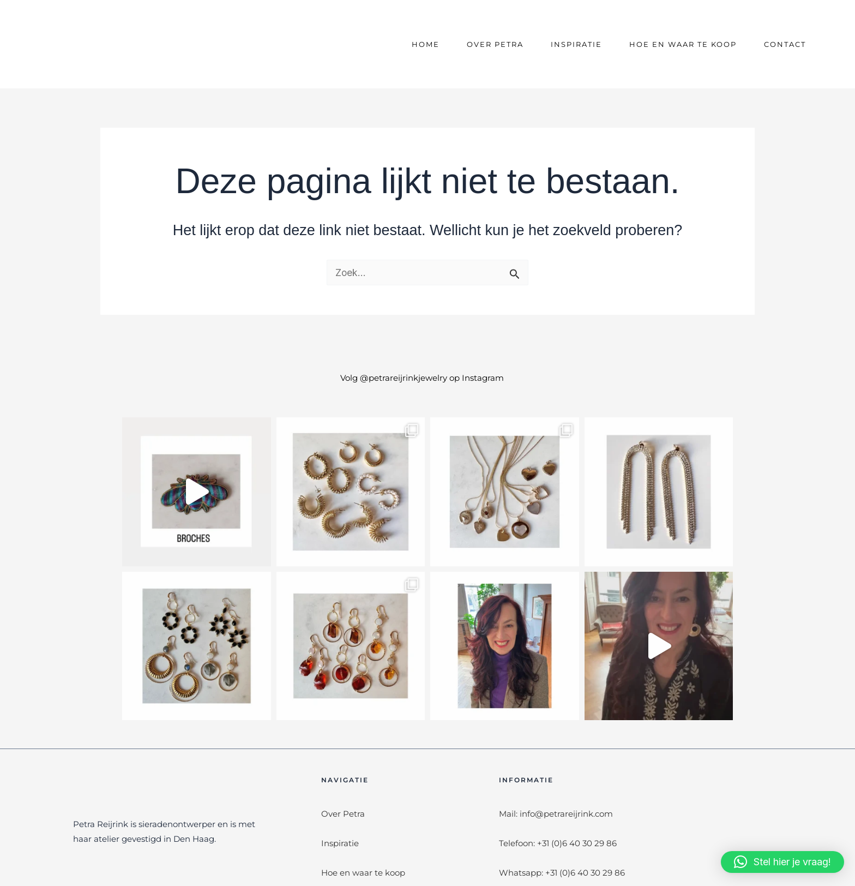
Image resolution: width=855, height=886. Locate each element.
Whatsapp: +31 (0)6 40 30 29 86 (562, 872)
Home (425, 44)
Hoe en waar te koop (683, 44)
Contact (785, 44)
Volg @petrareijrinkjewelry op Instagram (422, 378)
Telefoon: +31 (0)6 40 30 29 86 (558, 843)
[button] (782, 862)
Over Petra (495, 44)
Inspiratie (576, 44)
